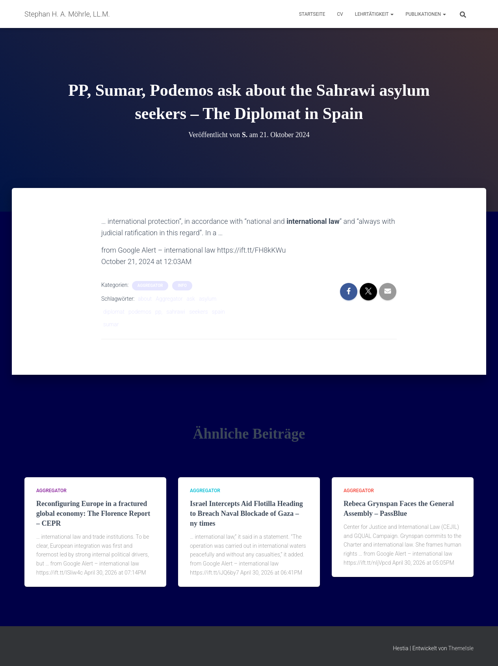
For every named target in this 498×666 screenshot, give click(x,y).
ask (190, 299)
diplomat (113, 312)
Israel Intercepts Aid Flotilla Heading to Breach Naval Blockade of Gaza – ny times (246, 513)
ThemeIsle (461, 648)
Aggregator (169, 299)
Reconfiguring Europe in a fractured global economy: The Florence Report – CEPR (93, 513)
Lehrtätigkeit (374, 14)
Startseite (312, 14)
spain (218, 312)
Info (182, 285)
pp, (158, 312)
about (145, 299)
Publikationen (425, 14)
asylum (208, 299)
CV (340, 14)
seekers (198, 312)
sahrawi (175, 312)
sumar (111, 324)
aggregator (150, 285)
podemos (139, 312)
